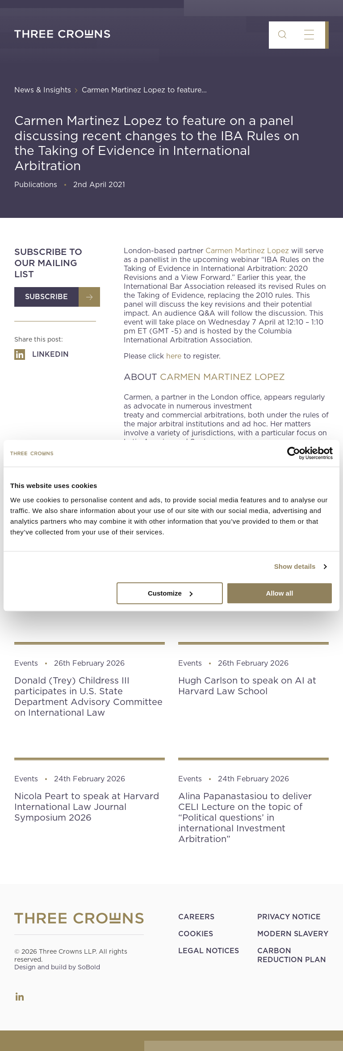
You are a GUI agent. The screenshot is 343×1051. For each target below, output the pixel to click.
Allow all (279, 593)
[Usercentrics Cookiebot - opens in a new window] (294, 453)
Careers (196, 917)
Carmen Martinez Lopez (247, 250)
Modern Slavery (292, 934)
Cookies (195, 934)
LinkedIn (19, 996)
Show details (295, 566)
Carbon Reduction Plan (291, 955)
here (173, 356)
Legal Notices (208, 951)
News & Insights (42, 90)
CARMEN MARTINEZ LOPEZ (222, 376)
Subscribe (46, 296)
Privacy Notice (289, 917)
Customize (170, 593)
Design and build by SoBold (57, 967)
